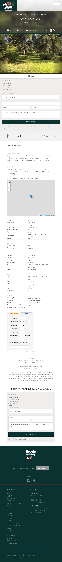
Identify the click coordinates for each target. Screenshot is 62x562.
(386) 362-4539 (6, 89)
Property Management (12, 500)
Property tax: (15, 332)
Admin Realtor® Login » (13, 556)
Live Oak (10, 531)
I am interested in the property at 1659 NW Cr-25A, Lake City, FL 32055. (31, 114)
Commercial (12, 543)
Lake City (26, 14)
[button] (4, 54)
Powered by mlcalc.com (31, 351)
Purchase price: (14, 318)
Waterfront (12, 541)
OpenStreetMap (48, 215)
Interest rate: (15, 328)
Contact (10, 518)
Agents (10, 496)
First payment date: (13, 342)
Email (3, 91)
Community (11, 513)
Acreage (10, 538)
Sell (8, 508)
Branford (11, 528)
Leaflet (41, 215)
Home (9, 493)
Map (31, 76)
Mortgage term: (14, 325)
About (9, 516)
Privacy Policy (23, 439)
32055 (33, 14)
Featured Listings (14, 526)
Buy (8, 506)
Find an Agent (42, 468)
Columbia (19, 14)
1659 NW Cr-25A (41, 14)
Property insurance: (13, 335)
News (9, 521)
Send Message (31, 122)
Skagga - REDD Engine (15, 558)
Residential (12, 536)
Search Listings (13, 523)
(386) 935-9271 (35, 513)
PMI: (17, 339)
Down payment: (14, 321)
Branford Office (14, 503)
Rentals (10, 511)
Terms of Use (27, 556)
